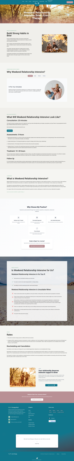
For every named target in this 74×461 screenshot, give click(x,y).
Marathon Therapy (31, 426)
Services (49, 1)
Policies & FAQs (42, 1)
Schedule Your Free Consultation (37, 246)
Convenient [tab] (30, 75)
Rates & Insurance (35, 1)
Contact (30, 1)
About (26, 1)
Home (23, 1)
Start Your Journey (51, 385)
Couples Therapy (31, 422)
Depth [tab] (35, 75)
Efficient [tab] (39, 75)
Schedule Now (10, 130)
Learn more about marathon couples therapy (16, 191)
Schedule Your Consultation (37, 399)
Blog (46, 1)
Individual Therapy (31, 424)
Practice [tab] (44, 75)
